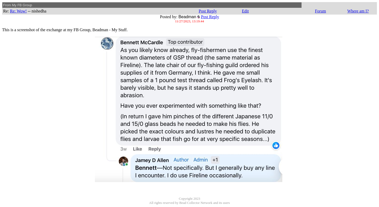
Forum (320, 11)
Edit (245, 11)
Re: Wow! (18, 11)
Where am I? (358, 11)
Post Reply (208, 11)
